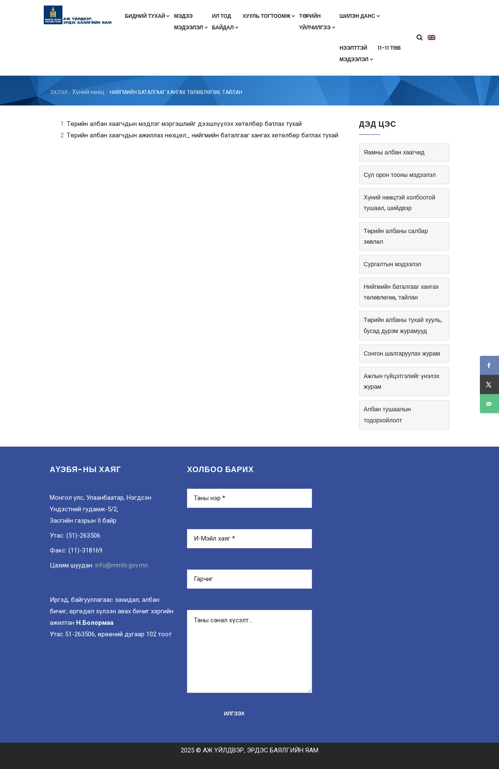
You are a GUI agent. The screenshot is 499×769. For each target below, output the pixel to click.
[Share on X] (489, 384)
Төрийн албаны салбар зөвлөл (396, 236)
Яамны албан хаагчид (394, 152)
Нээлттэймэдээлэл (356, 53)
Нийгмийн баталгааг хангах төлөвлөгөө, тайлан (401, 292)
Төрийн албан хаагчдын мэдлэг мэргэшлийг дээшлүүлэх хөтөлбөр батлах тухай (184, 124)
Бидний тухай (147, 16)
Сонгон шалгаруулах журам (402, 353)
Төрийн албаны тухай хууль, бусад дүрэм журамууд (403, 325)
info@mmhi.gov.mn (121, 565)
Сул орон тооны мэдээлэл (400, 175)
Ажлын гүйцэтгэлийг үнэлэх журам (401, 381)
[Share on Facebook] (489, 365)
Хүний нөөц (88, 91)
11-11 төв (389, 47)
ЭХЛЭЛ (59, 92)
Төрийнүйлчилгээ (317, 21)
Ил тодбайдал (225, 21)
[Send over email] (489, 403)
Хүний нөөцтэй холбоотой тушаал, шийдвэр (399, 202)
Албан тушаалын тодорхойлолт (387, 414)
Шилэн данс (360, 16)
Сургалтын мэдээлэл (393, 264)
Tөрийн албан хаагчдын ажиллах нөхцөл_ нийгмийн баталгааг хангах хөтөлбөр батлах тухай (202, 135)
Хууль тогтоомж (269, 16)
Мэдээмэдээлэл (190, 21)
